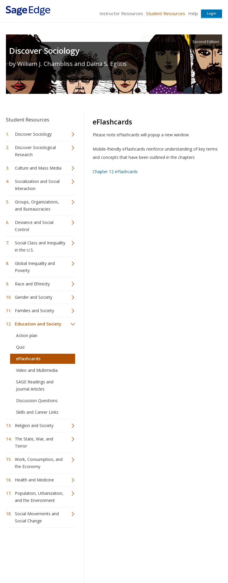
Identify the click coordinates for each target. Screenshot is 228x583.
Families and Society (34, 310)
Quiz (20, 347)
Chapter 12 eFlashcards (115, 171)
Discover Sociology (44, 50)
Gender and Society (33, 297)
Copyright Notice (150, 561)
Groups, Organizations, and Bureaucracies (37, 205)
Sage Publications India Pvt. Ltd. (92, 546)
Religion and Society (34, 425)
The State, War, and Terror (34, 442)
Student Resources (165, 13)
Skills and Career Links (37, 412)
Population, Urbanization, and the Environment (39, 496)
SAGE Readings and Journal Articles (34, 385)
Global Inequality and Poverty (35, 266)
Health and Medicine (34, 480)
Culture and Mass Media (38, 168)
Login (211, 13)
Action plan (26, 335)
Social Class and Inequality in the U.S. (40, 246)
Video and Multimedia (37, 370)
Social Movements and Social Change (37, 517)
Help (193, 13)
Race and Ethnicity (32, 284)
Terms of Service (113, 561)
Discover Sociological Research (35, 151)
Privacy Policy (183, 561)
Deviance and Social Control (34, 225)
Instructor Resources (121, 13)
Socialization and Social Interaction (37, 184)
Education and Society (38, 324)
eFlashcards (28, 358)
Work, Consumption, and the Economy (39, 462)
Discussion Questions (37, 400)
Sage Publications (39, 546)
